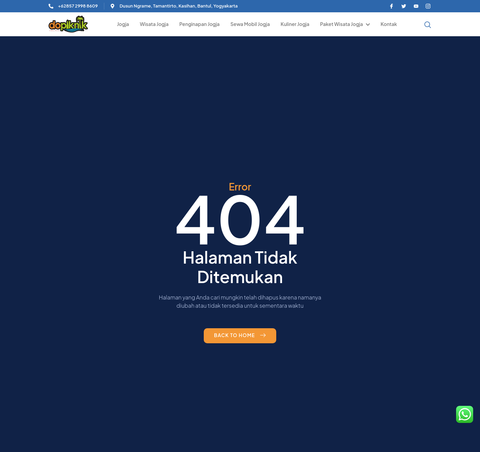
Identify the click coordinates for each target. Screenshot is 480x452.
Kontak (389, 24)
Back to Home (240, 335)
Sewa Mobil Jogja (251, 24)
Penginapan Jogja (202, 24)
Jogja (126, 24)
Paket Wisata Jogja (346, 24)
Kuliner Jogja (296, 24)
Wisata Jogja (157, 24)
